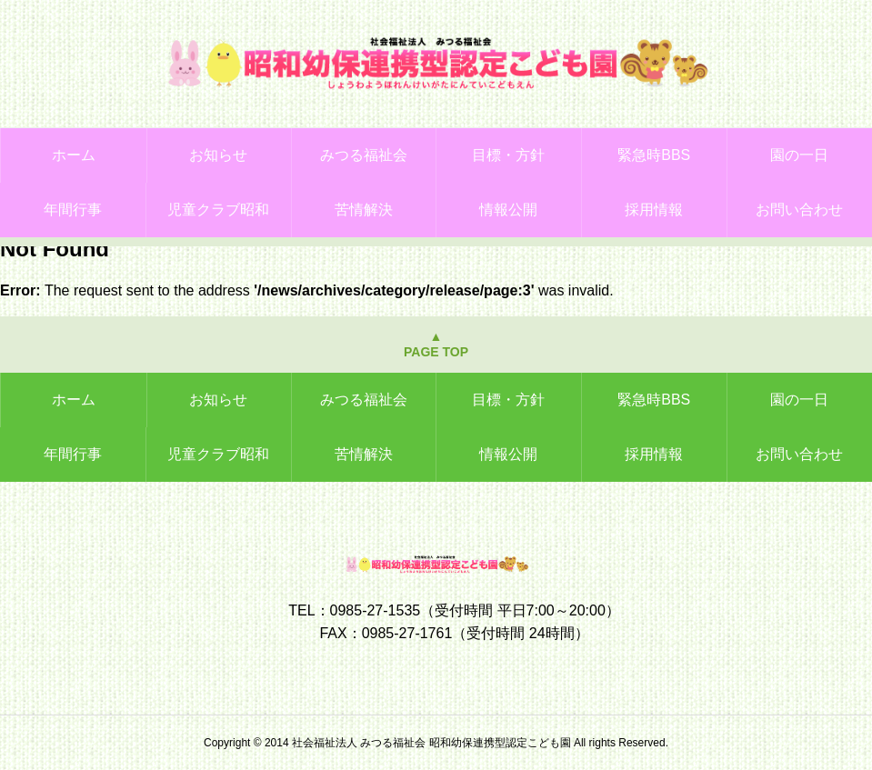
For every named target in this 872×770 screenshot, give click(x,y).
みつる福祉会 (363, 155)
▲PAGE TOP (436, 344)
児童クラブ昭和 (218, 209)
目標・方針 (508, 155)
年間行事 (73, 209)
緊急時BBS (653, 155)
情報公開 (508, 209)
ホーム (73, 155)
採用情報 (654, 209)
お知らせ (218, 155)
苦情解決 (364, 209)
